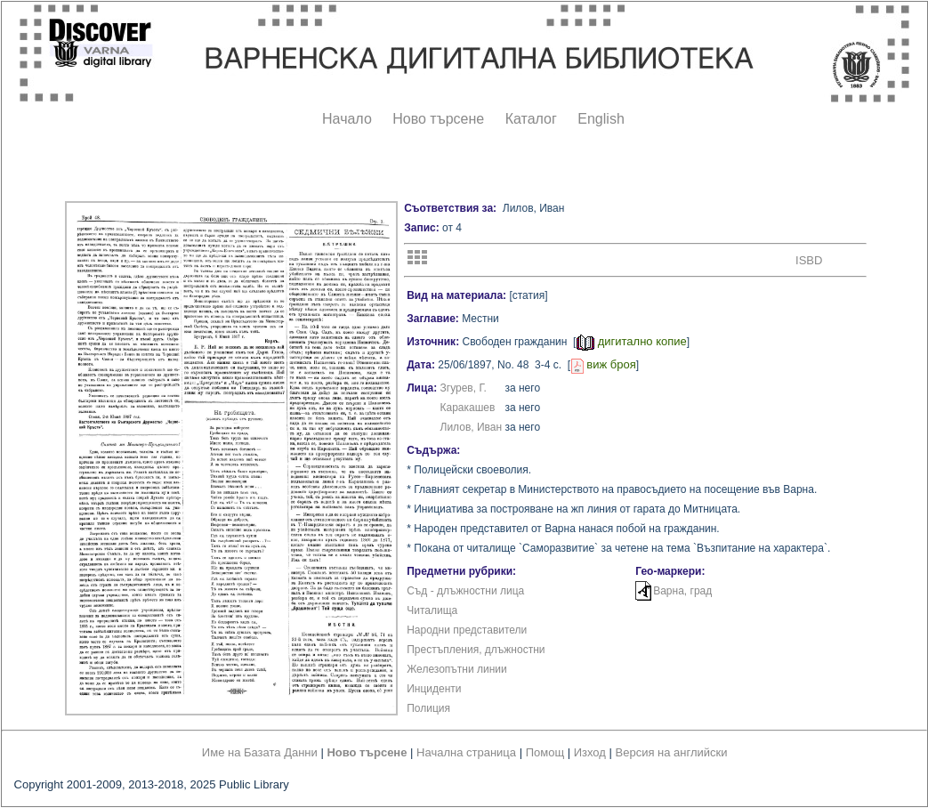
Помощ (545, 752)
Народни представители (467, 630)
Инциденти (434, 689)
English (600, 118)
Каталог (531, 118)
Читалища (432, 610)
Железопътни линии (457, 669)
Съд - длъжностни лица (465, 591)
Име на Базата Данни (260, 752)
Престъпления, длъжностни (476, 649)
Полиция (428, 708)
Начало (347, 118)
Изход (590, 752)
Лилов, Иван (471, 427)
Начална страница (466, 752)
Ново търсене (438, 118)
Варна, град (682, 591)
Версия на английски (672, 752)
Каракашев (468, 407)
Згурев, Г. (463, 388)
